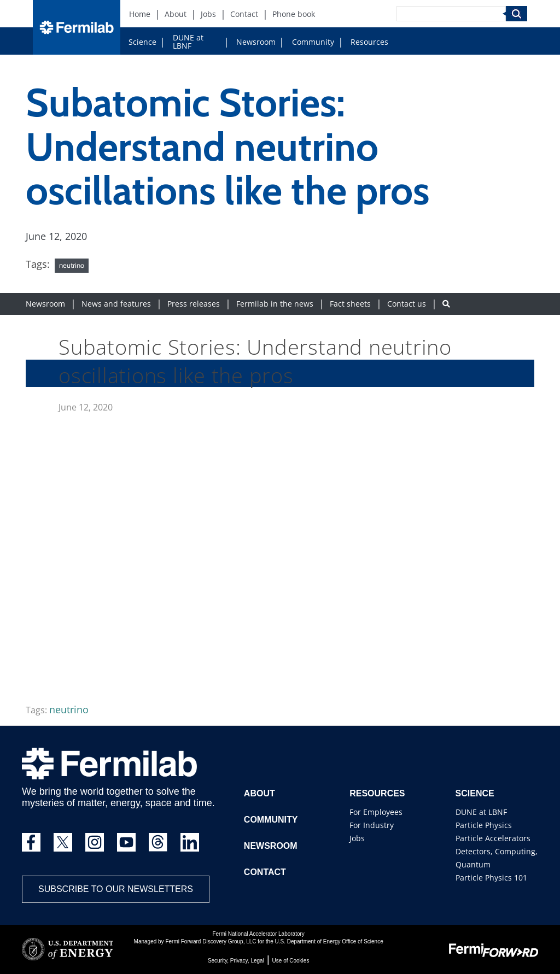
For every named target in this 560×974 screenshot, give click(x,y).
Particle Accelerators (493, 838)
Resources (369, 42)
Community (313, 42)
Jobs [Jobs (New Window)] (208, 14)
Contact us (406, 304)
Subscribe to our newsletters (115, 889)
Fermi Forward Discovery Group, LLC (210, 941)
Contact (265, 872)
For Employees (375, 812)
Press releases (193, 304)
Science (142, 42)
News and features (116, 304)
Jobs (357, 838)
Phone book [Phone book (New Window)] (293, 14)
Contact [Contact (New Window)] (244, 14)
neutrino (71, 265)
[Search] (451, 13)
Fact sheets (350, 304)
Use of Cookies (291, 961)
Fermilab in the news (274, 304)
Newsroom (256, 42)
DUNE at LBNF (188, 41)
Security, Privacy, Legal (236, 961)
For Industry (371, 825)
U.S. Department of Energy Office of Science (329, 941)
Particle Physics (484, 825)
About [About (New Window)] (175, 14)
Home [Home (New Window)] (139, 14)
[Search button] (446, 304)
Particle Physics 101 (491, 877)
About (259, 793)
